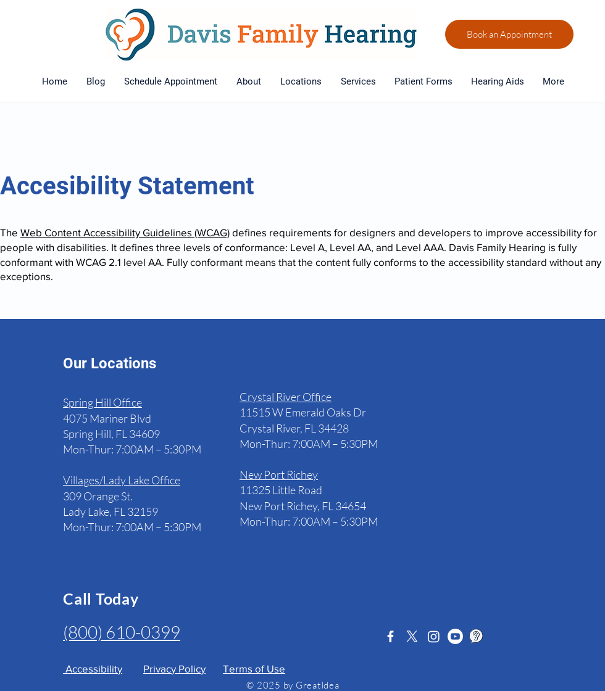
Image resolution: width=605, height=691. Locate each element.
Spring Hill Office (102, 402)
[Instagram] (433, 636)
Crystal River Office (286, 396)
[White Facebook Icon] (390, 636)
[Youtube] (455, 636)
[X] (412, 636)
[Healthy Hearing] (477, 636)
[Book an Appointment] (509, 34)
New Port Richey (279, 474)
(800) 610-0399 (121, 631)
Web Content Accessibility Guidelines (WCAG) (125, 232)
